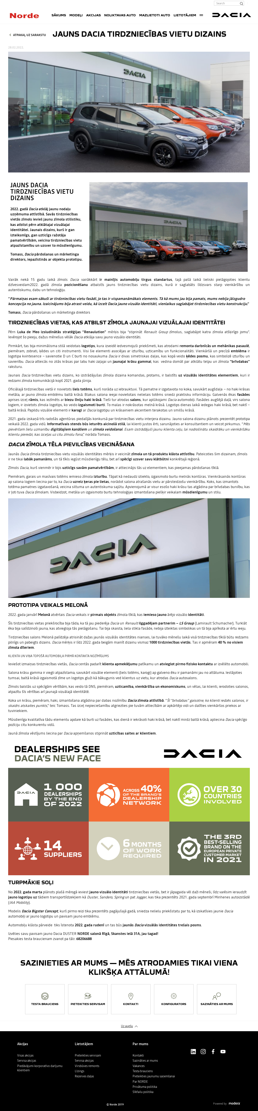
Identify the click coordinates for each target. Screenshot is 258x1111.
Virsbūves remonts (87, 1066)
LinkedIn (193, 1051)
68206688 (84, 938)
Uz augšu (127, 1026)
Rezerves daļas (84, 1076)
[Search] (241, 3)
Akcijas (93, 15)
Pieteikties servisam (88, 1055)
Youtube (223, 1051)
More (201, 15)
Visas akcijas (25, 1055)
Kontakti (138, 1055)
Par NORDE (140, 1081)
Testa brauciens (143, 1071)
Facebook (213, 1051)
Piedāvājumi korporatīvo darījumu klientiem (40, 1068)
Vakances (139, 1066)
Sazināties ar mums (145, 1060)
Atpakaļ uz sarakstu (29, 35)
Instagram (203, 1051)
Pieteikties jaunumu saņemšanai (154, 1076)
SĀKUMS (59, 15)
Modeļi (76, 15)
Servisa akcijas (26, 1060)
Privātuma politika (145, 1087)
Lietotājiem (185, 15)
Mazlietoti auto (154, 15)
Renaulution (94, 332)
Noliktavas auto (120, 15)
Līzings (79, 1071)
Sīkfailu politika (143, 1092)
